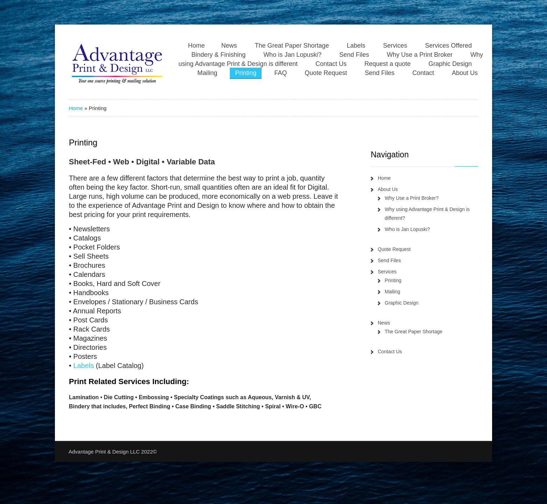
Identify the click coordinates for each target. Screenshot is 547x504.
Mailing (207, 72)
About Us (465, 72)
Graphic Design (450, 63)
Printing (245, 72)
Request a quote (387, 63)
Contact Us (331, 63)
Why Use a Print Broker (420, 54)
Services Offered (448, 45)
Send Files (354, 54)
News (229, 45)
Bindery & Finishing (218, 54)
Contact (423, 72)
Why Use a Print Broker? (412, 198)
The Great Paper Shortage (292, 45)
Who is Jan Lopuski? (292, 54)
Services (395, 45)
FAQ (280, 72)
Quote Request (326, 72)
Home (196, 45)
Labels (356, 45)
